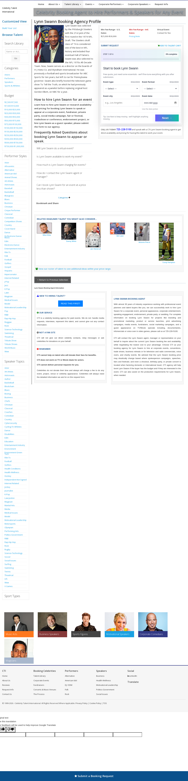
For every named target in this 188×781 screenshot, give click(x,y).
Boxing (8, 393)
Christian (9, 206)
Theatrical (9, 337)
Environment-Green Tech (13, 453)
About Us (54, 4)
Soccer (8, 557)
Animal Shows (11, 177)
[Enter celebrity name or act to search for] (16, 51)
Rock (7, 325)
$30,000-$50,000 (12, 117)
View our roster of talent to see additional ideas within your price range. (74, 268)
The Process (39, 694)
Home (41, 4)
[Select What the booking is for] (121, 88)
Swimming (9, 333)
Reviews (6, 685)
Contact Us (7, 694)
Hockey (8, 476)
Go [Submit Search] (15, 58)
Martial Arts (10, 505)
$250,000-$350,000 (13, 135)
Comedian (9, 217)
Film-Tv (8, 252)
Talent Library (72, 4)
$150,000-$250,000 (13, 131)
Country (8, 225)
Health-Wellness (12, 472)
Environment (10, 449)
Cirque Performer (12, 210)
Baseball (8, 188)
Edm (6, 241)
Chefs (7, 401)
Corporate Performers (111, 4)
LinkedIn (132, 676)
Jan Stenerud (95, 249)
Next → (167, 118)
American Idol (11, 173)
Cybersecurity (11, 423)
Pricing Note (134, 36)
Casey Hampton (168, 262)
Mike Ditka (47, 235)
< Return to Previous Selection (52, 279)
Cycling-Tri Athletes (13, 426)
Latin (7, 292)
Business (9, 203)
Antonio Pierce (144, 242)
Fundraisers (38, 685)
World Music (10, 348)
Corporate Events (41, 680)
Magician (9, 296)
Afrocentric (9, 166)
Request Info (161, 4)
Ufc (6, 579)
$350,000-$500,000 (13, 139)
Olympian (9, 527)
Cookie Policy (95, 703)
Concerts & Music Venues (44, 689)
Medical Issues (11, 300)
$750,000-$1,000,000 (14, 146)
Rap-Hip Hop (10, 318)
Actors (7, 74)
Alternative (9, 170)
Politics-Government (14, 535)
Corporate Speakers (139, 4)
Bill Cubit (120, 236)
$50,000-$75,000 (12, 120)
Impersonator (11, 274)
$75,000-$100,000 (13, 124)
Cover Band (10, 228)
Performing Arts (12, 531)
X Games (9, 586)
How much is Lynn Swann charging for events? (61, 164)
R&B (6, 314)
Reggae (8, 322)
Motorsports (10, 523)
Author (8, 379)
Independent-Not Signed (16, 479)
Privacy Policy (81, 703)
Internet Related (12, 278)
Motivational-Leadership (15, 307)
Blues (7, 199)
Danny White (71, 241)
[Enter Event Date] (160, 103)
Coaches (8, 412)
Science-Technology (13, 329)
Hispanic (8, 270)
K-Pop (7, 289)
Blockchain (9, 386)
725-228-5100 (123, 129)
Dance (7, 232)
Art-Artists (9, 181)
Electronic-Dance (12, 245)
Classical (8, 214)
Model (7, 303)
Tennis (8, 571)
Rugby (7, 549)
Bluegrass (9, 195)
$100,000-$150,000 (13, 128)
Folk (6, 256)
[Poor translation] (10, 729)
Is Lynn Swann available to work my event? (59, 156)
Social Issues (10, 560)
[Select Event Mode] (160, 88)
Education (9, 441)
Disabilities (9, 434)
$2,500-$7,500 (11, 102)
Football (8, 259)
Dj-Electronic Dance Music (13, 236)
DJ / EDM (68, 685)
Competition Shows (13, 221)
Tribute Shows (11, 344)
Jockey (7, 487)
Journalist (9, 490)
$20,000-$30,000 (12, 113)
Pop (6, 311)
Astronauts (9, 184)
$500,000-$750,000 (13, 142)
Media (7, 509)
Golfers (8, 263)
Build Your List (9, 28)
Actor (7, 162)
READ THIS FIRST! (70, 303)
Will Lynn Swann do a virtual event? (55, 148)
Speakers (9, 82)
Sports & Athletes (12, 85)
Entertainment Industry (15, 248)
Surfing (8, 564)
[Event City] (121, 102)
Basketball (9, 192)
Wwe (7, 351)
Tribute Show (10, 340)
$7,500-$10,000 (12, 106)
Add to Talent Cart (170, 45)
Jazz (6, 285)
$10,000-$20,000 (12, 109)
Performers (10, 78)
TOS (105, 703)
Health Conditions (13, 468)
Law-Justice (10, 498)
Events (89, 4)
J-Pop (7, 281)
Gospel (8, 267)
